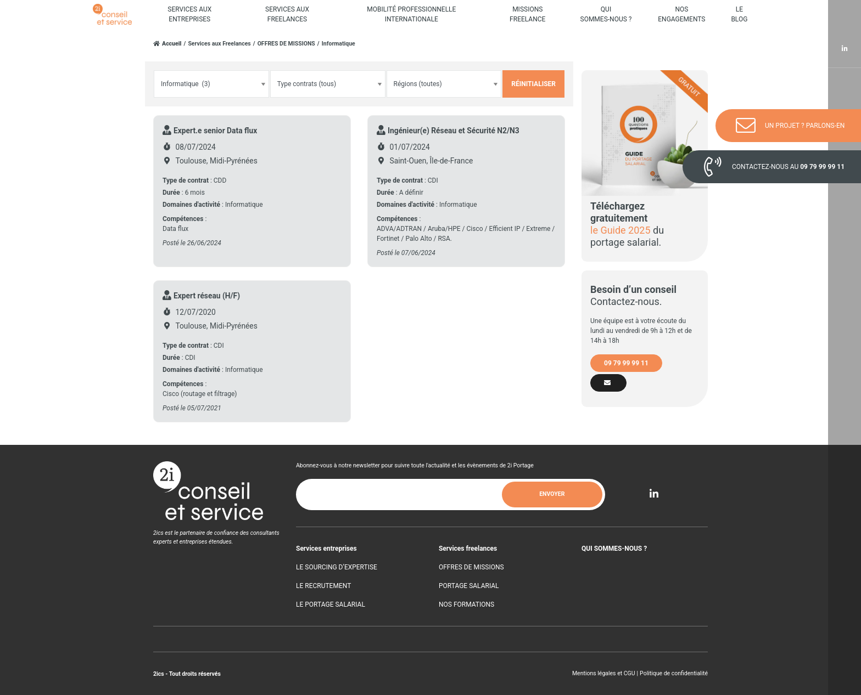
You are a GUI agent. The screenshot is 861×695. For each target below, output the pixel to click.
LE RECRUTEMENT (323, 586)
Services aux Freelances (219, 43)
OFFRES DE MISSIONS (286, 43)
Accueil (172, 44)
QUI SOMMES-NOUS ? (614, 548)
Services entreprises (326, 548)
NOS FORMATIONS (466, 604)
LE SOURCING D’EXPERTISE (336, 567)
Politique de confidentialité (674, 673)
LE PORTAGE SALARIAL (330, 604)
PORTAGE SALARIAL (469, 586)
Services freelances (468, 548)
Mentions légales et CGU (603, 673)
